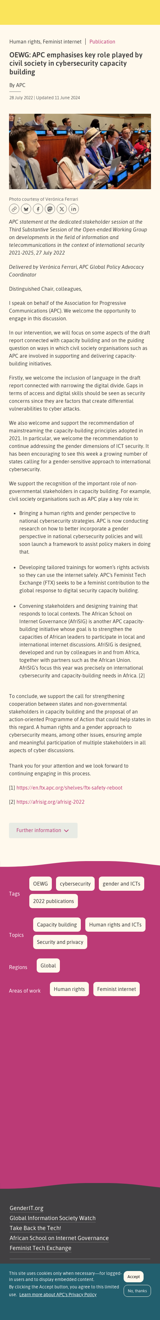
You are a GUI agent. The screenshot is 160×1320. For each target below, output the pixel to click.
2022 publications (53, 901)
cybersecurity (75, 883)
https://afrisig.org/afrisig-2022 (50, 802)
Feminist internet (116, 989)
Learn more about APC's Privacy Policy (58, 1298)
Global (48, 965)
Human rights (69, 989)
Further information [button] (43, 831)
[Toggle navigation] (146, 11)
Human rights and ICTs (115, 924)
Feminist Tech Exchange (40, 1247)
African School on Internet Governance (59, 1237)
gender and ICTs (121, 883)
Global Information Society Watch (53, 1217)
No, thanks (137, 1293)
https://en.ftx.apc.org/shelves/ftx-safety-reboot (69, 787)
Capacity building (57, 924)
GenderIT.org (26, 1207)
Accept (133, 1279)
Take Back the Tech (35, 1227)
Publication (102, 41)
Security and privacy (60, 942)
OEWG (40, 883)
